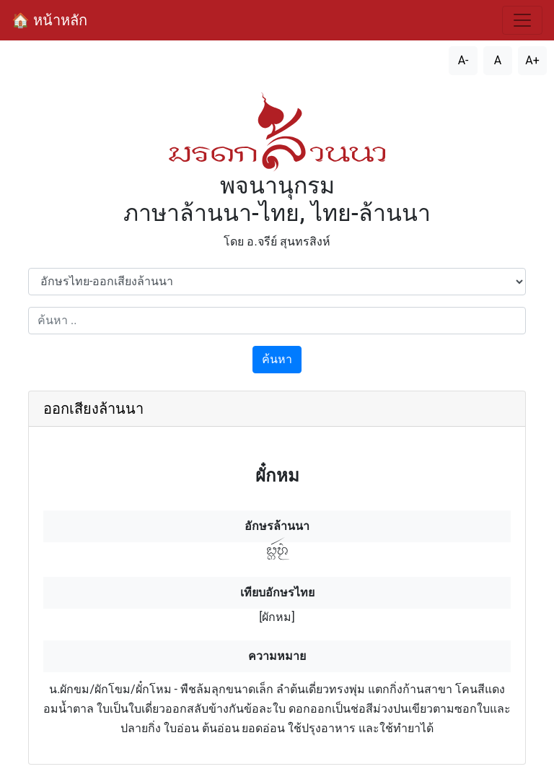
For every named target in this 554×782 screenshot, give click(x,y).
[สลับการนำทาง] (522, 20)
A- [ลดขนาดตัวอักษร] (463, 60)
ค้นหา (277, 359)
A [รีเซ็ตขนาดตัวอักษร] (497, 60)
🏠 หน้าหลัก (49, 20)
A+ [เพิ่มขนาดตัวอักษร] (532, 60)
